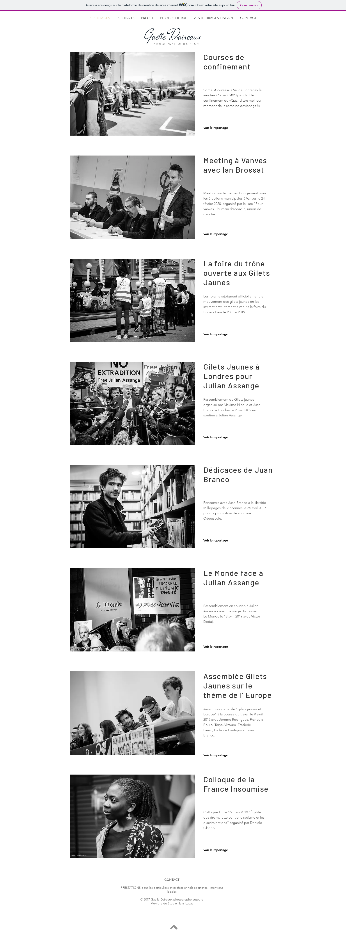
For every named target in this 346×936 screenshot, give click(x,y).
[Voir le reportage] (217, 128)
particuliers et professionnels (173, 888)
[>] (172, 927)
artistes (203, 888)
